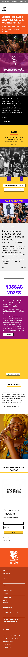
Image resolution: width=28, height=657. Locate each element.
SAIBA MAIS (7, 121)
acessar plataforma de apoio (12, 406)
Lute (4, 585)
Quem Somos (6, 573)
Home (4, 570)
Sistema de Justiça (7, 590)
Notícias (5, 600)
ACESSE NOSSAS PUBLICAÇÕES (14, 190)
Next (20, 179)
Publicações (6, 609)
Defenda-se (5, 593)
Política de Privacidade (10, 622)
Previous (7, 179)
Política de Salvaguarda (10, 619)
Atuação (5, 578)
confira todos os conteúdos (14, 277)
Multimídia (5, 602)
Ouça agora (8, 334)
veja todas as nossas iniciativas (14, 185)
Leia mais (23, 267)
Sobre (4, 575)
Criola (4, 8)
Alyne (4, 614)
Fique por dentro (8, 597)
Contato (5, 581)
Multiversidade (7, 607)
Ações (4, 588)
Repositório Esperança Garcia (10, 612)
